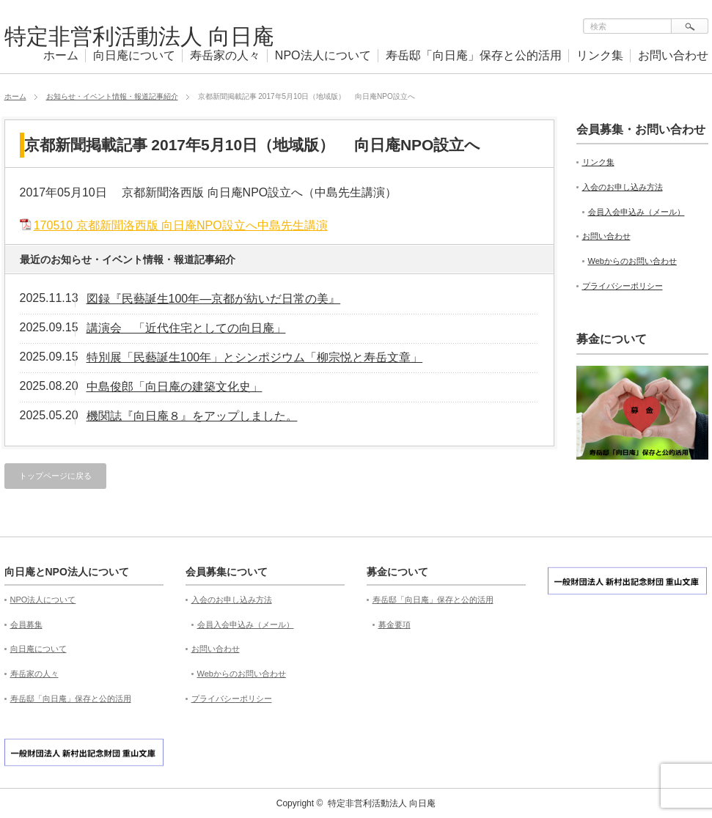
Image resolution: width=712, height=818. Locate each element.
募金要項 (394, 624)
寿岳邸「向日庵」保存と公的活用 (474, 55)
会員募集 (26, 624)
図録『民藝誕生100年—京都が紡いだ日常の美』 (214, 298)
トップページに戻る (55, 475)
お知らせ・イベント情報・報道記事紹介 (112, 96)
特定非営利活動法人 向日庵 (139, 36)
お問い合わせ (673, 55)
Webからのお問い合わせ (632, 261)
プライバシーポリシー (622, 285)
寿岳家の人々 (225, 55)
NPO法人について (323, 55)
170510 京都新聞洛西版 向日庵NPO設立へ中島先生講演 (181, 225)
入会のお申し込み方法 (622, 187)
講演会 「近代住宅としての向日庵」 (186, 328)
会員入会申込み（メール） (636, 211)
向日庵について (134, 55)
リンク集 (599, 55)
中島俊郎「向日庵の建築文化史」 (175, 386)
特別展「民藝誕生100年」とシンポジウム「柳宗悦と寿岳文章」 (255, 357)
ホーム (60, 55)
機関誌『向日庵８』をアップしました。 (192, 416)
